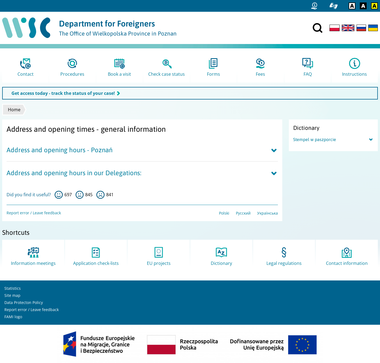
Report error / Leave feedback (34, 212)
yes (58, 195)
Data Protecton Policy (23, 302)
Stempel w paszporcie (314, 139)
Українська (267, 213)
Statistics (12, 288)
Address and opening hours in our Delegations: (74, 173)
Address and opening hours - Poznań (59, 150)
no (100, 195)
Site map (12, 295)
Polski (224, 213)
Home (14, 110)
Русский (243, 213)
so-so (79, 195)
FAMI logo (13, 316)
